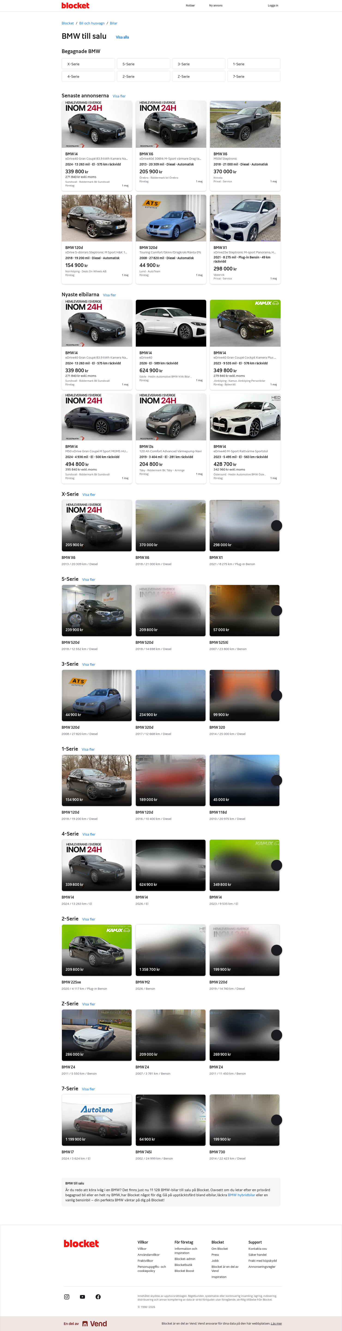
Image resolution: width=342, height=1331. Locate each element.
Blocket (68, 23)
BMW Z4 (68, 1067)
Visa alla (122, 37)
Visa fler (119, 96)
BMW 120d (74, 248)
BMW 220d (218, 982)
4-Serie (73, 76)
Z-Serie (184, 76)
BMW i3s (146, 446)
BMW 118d (218, 812)
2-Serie (128, 76)
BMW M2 (143, 982)
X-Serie (73, 64)
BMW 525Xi (218, 642)
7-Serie (238, 76)
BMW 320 (217, 727)
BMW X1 (220, 248)
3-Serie (184, 64)
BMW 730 (217, 1152)
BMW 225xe (71, 982)
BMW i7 (68, 1152)
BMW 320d (148, 248)
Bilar (113, 23)
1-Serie (238, 64)
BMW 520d (70, 642)
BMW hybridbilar (241, 1195)
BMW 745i (144, 1152)
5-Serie (128, 64)
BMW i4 (71, 154)
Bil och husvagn (92, 23)
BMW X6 (146, 154)
